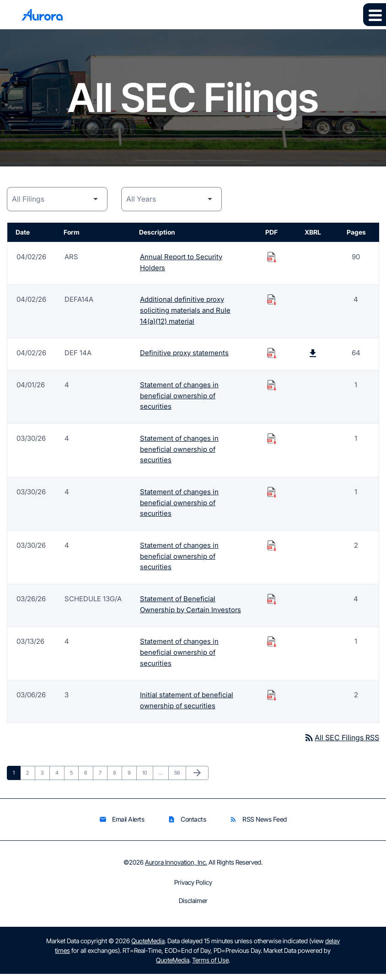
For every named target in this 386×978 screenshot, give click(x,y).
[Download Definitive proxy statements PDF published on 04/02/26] (271, 353)
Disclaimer (193, 905)
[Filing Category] (57, 199)
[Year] (171, 199)
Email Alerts (121, 824)
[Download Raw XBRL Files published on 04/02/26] (312, 353)
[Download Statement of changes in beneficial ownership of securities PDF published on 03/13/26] (271, 644)
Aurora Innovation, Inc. (176, 866)
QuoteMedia (148, 945)
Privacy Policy (193, 886)
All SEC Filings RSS (341, 741)
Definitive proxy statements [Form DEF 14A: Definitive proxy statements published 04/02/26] (184, 353)
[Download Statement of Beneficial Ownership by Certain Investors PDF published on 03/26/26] (271, 601)
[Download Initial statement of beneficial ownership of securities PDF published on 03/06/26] (271, 698)
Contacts (187, 824)
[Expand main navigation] (374, 14)
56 (180, 776)
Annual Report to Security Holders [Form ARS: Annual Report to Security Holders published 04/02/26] (181, 262)
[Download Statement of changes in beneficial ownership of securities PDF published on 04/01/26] (271, 385)
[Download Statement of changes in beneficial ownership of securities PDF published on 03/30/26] (271, 439)
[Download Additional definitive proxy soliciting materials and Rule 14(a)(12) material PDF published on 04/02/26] (271, 299)
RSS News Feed (258, 824)
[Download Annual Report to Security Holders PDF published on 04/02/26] (271, 256)
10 (147, 776)
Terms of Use (210, 964)
